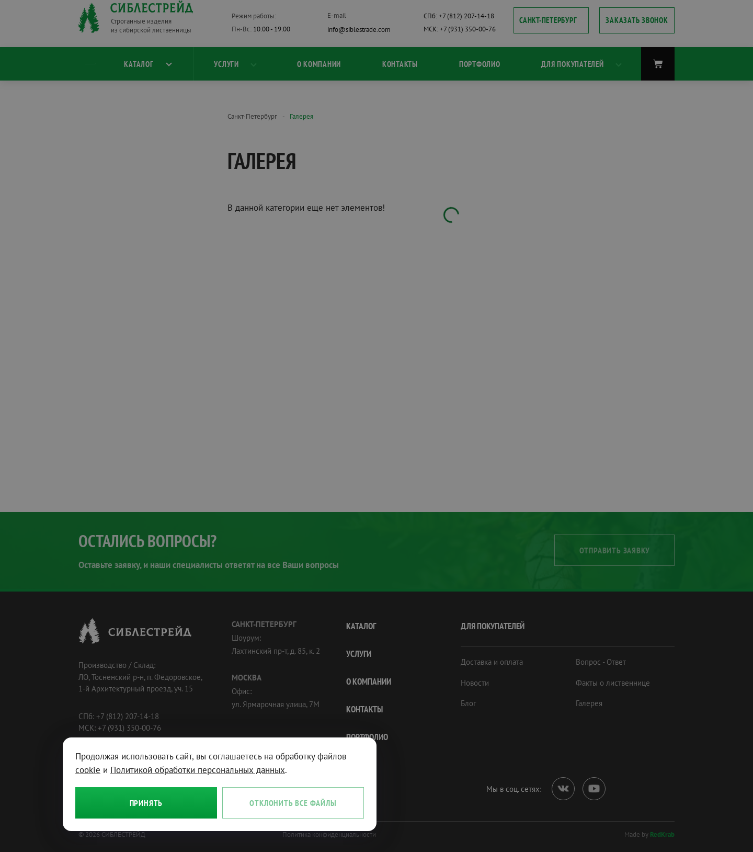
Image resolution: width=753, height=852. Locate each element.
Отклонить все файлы (292, 803)
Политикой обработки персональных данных (197, 770)
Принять (146, 803)
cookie (87, 770)
